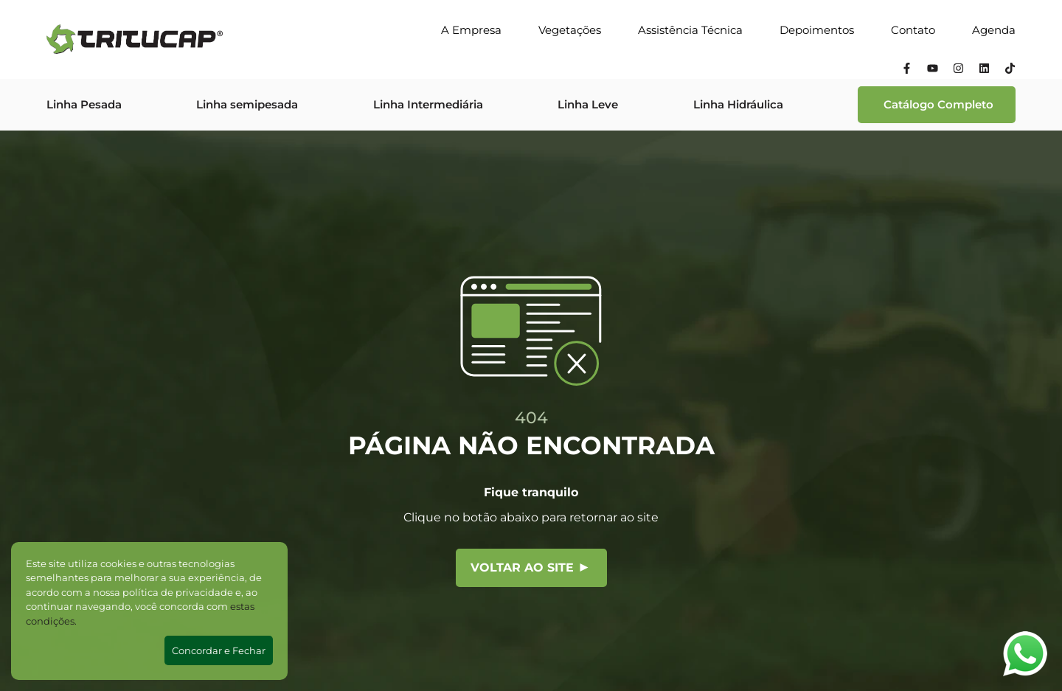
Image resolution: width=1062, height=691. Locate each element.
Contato (913, 30)
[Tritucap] (134, 39)
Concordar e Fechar (219, 650)
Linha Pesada (84, 104)
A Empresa (471, 30)
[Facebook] (906, 70)
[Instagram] (958, 70)
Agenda (994, 30)
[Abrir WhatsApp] (1025, 653)
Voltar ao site (530, 567)
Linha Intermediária (428, 104)
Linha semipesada (247, 104)
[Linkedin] (984, 70)
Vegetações (569, 30)
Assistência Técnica (690, 30)
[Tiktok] (1010, 70)
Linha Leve (588, 104)
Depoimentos (817, 30)
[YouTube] (932, 70)
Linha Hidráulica (738, 104)
